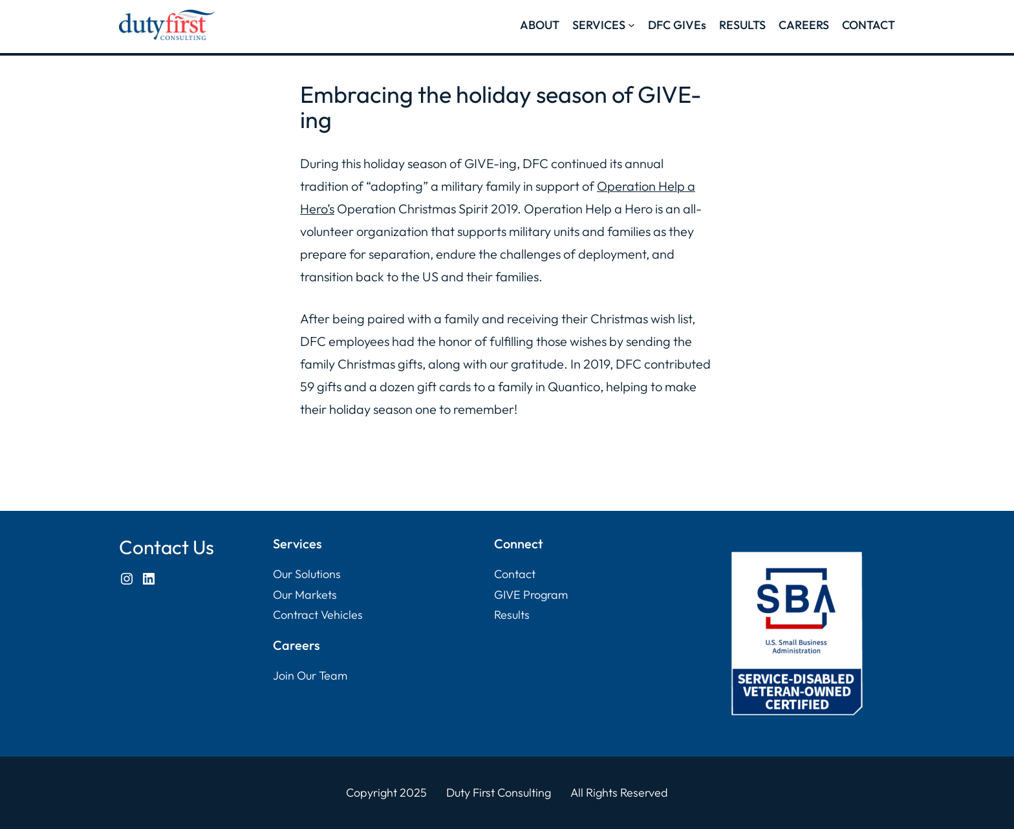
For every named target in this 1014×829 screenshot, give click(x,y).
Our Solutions (307, 573)
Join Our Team (310, 675)
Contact (514, 573)
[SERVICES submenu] (631, 24)
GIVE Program (531, 594)
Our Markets (305, 594)
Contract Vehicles (318, 614)
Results (512, 614)
